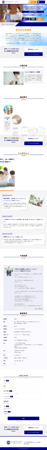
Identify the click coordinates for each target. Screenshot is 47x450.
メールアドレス (6, 396)
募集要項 (32, 2)
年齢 (4, 386)
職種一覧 (3, 24)
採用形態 (5, 411)
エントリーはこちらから (33, 54)
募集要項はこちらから (33, 49)
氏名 (4, 380)
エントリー (40, 2)
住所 (4, 406)
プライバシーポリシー (26, 444)
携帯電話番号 (6, 401)
